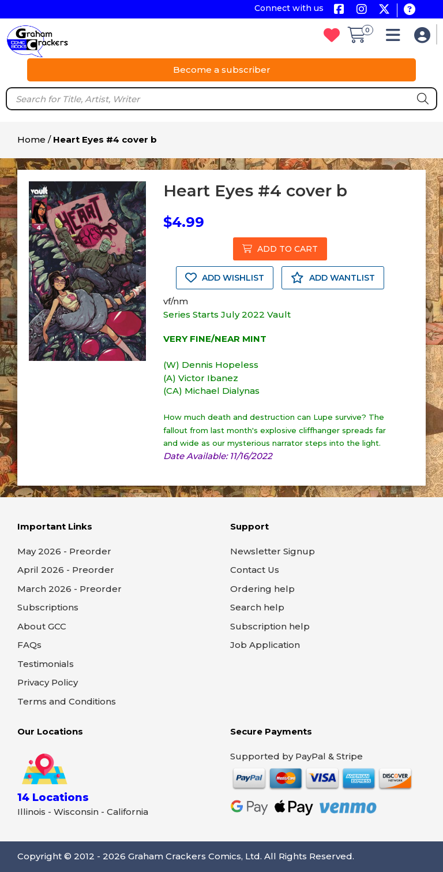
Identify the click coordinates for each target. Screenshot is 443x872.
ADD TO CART (280, 249)
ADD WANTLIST (333, 278)
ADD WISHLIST (224, 278)
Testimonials (45, 663)
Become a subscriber (222, 69)
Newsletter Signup (272, 551)
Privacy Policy (47, 682)
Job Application (265, 644)
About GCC (41, 626)
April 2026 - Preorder (65, 569)
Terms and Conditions (66, 701)
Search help (257, 607)
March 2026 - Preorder (69, 588)
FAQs (29, 644)
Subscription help (270, 626)
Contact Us (254, 569)
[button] (396, 37)
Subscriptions (47, 607)
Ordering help (262, 588)
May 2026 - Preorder (64, 551)
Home (31, 139)
